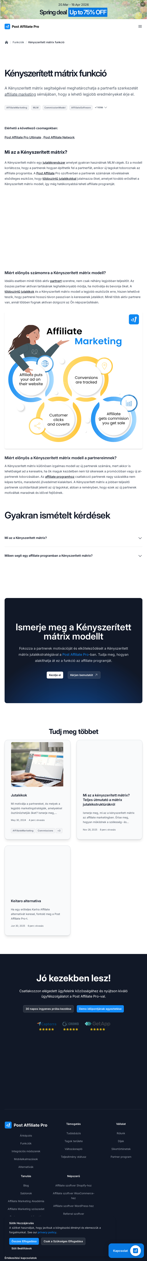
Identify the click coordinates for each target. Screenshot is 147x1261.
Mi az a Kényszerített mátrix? (73, 538)
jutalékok (27, 291)
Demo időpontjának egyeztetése (100, 1008)
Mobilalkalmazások (26, 1159)
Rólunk (121, 1133)
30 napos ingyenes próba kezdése (48, 1008)
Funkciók (18, 42)
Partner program (121, 1156)
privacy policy (47, 1232)
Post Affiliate (45, 173)
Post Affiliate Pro (75, 654)
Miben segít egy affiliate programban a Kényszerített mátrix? (73, 556)
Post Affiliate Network (59, 137)
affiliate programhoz (59, 477)
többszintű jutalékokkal (59, 178)
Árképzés (26, 1135)
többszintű (12, 291)
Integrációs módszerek (26, 1151)
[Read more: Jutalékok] (37, 789)
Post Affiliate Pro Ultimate (23, 137)
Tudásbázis (73, 1133)
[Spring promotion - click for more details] (73, 9)
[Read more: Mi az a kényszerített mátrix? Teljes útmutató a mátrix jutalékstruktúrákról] (109, 789)
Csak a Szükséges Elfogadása (63, 1241)
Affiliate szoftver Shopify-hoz (73, 1185)
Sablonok (26, 1193)
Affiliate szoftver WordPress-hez (73, 1205)
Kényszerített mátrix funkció (46, 42)
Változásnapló (73, 1148)
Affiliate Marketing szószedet (26, 1209)
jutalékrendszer (54, 162)
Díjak (121, 1141)
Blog (26, 1185)
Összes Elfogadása (24, 1241)
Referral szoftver (73, 1213)
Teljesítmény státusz (73, 1156)
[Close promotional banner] (142, 4)
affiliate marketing (20, 94)
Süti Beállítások (21, 1248)
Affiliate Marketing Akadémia (26, 1201)
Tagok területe (74, 1141)
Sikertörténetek (121, 1148)
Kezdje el (55, 675)
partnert (56, 281)
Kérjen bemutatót (84, 675)
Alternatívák (25, 1166)
